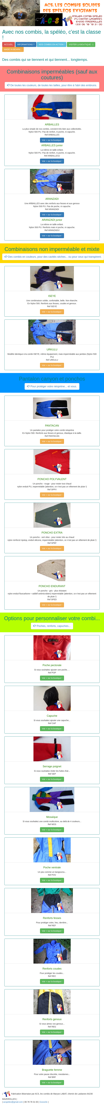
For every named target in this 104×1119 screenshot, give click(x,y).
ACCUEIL (8, 44)
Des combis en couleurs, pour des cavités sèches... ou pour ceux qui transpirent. (53, 256)
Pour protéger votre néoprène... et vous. (52, 386)
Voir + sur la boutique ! (52, 140)
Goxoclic (44, 1102)
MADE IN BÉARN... (13, 49)
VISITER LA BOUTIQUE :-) (81, 44)
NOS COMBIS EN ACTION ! (51, 44)
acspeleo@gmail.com (13, 1102)
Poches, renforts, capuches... (52, 626)
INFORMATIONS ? (25, 44)
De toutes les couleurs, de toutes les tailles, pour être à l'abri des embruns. (52, 85)
